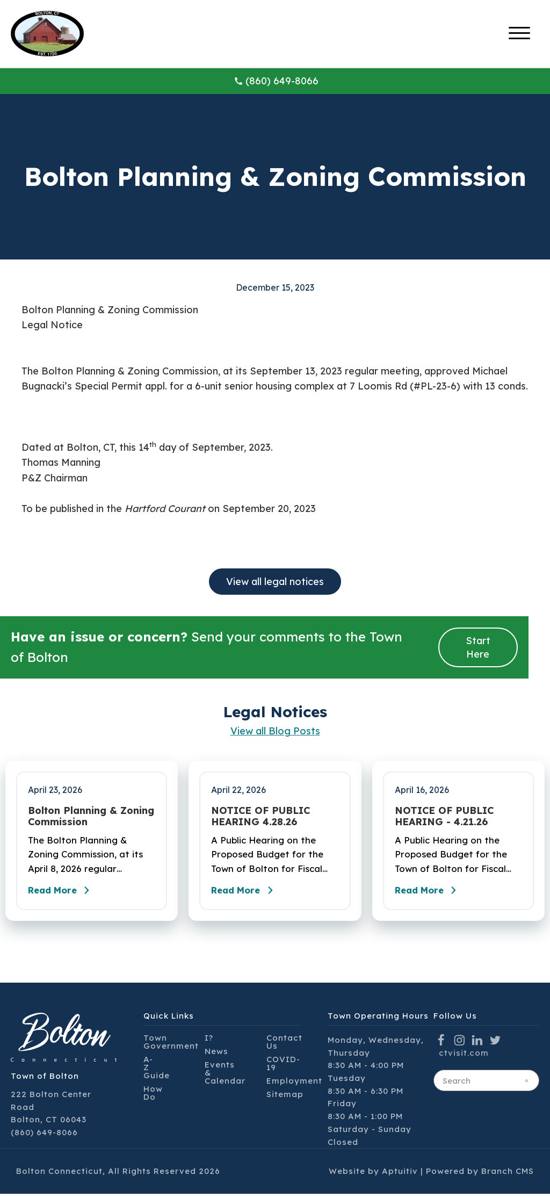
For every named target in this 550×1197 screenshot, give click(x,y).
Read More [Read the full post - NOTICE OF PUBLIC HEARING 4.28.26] (247, 893)
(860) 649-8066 (276, 81)
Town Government (171, 1045)
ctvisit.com (464, 1056)
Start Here (478, 647)
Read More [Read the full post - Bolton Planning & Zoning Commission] (64, 893)
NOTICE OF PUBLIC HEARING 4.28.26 (260, 816)
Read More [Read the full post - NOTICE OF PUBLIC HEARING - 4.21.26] (431, 893)
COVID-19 (283, 1066)
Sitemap (284, 1097)
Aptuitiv (400, 1174)
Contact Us (284, 1045)
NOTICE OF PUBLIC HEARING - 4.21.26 (444, 816)
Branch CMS (507, 1174)
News (216, 1054)
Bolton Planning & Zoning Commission (91, 816)
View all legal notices (275, 581)
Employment (294, 1084)
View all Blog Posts (275, 731)
